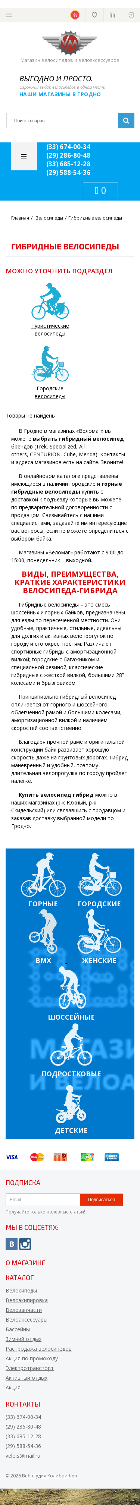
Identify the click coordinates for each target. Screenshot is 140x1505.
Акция (13, 1387)
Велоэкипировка (27, 1300)
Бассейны (18, 1329)
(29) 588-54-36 (68, 172)
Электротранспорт (30, 1368)
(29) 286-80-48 (68, 155)
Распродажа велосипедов (39, 1348)
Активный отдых (26, 1377)
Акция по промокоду (32, 1358)
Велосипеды (21, 1290)
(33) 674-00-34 (68, 146)
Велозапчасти (24, 1309)
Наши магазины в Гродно (60, 94)
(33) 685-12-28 (68, 164)
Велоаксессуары (26, 1319)
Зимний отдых (23, 1338)
